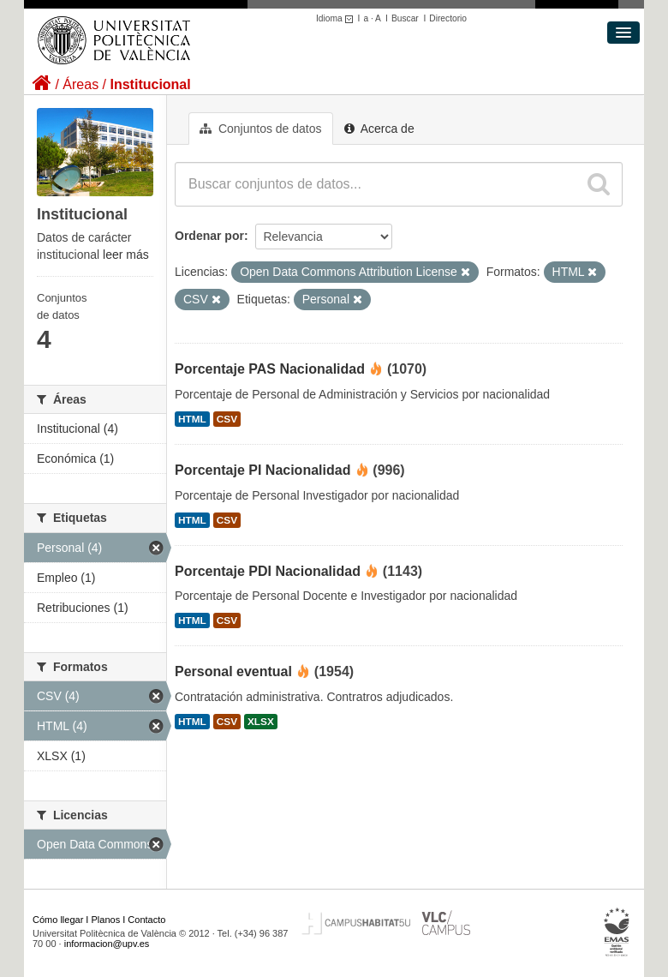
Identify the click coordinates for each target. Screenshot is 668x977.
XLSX (261, 722)
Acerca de (379, 128)
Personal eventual (233, 671)
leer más (126, 254)
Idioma (337, 18)
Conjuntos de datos (261, 128)
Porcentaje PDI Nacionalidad (268, 571)
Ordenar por (209, 236)
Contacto (146, 919)
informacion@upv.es (107, 943)
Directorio (448, 18)
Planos (106, 919)
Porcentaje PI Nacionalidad (262, 470)
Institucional (150, 84)
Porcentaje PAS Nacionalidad (270, 369)
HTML (192, 419)
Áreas (80, 84)
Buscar (405, 18)
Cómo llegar (58, 919)
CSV (227, 419)
